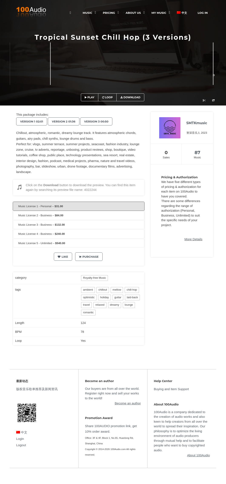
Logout (21, 445)
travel (86, 304)
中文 (182, 12)
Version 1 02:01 (32, 121)
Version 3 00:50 (99, 121)
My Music (159, 12)
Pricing (109, 12)
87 (197, 152)
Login (20, 438)
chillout (102, 289)
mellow (117, 289)
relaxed (99, 304)
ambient (88, 289)
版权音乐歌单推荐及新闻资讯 (37, 389)
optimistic (88, 297)
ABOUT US (133, 12)
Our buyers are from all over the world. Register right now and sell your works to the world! (112, 393)
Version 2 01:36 (65, 121)
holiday (104, 297)
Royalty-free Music (94, 277)
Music (87, 12)
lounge (129, 304)
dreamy (114, 304)
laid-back (132, 297)
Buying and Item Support (171, 389)
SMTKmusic (196, 123)
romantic (88, 312)
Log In (203, 12)
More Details (193, 239)
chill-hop (132, 289)
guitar (118, 297)
